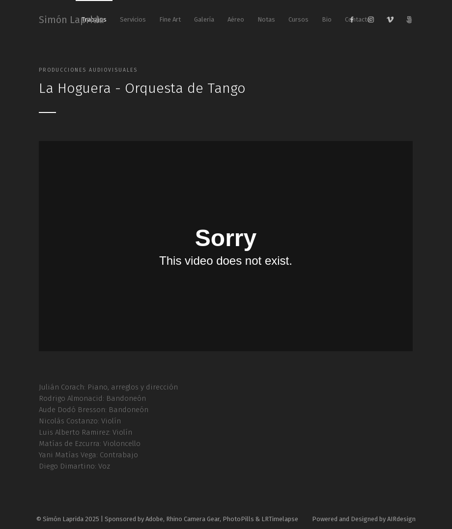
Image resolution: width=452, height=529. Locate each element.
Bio (327, 19)
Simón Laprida (71, 20)
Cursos (298, 19)
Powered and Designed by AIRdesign (364, 519)
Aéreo (235, 19)
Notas (266, 19)
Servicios (133, 19)
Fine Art (170, 19)
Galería (204, 19)
